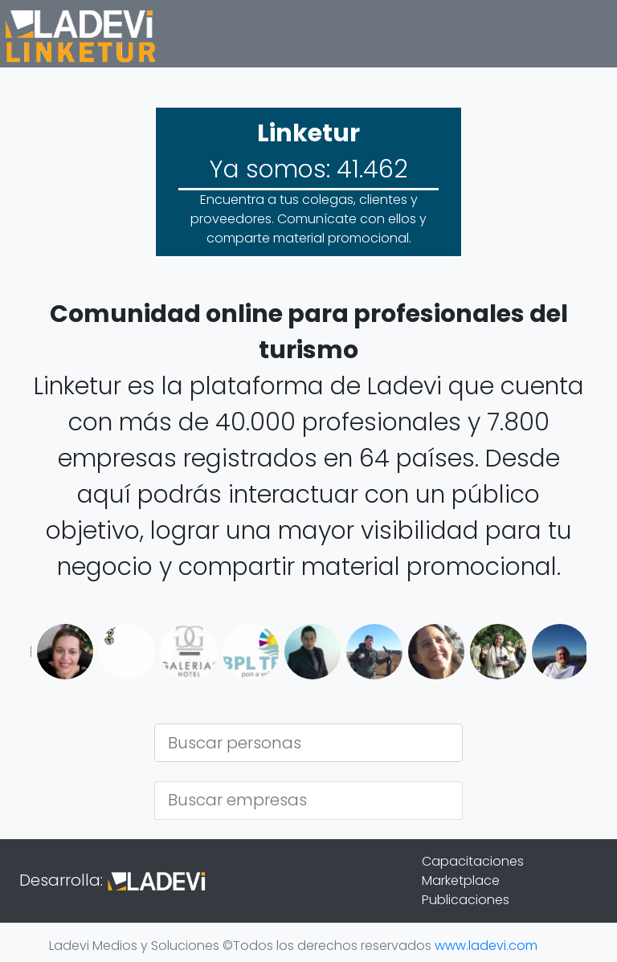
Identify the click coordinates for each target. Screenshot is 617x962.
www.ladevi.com (486, 945)
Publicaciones (465, 900)
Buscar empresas (237, 800)
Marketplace (461, 880)
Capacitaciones (473, 861)
